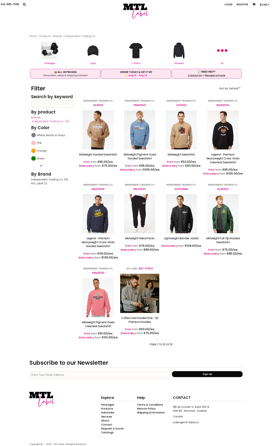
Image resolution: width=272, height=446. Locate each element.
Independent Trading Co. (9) (49, 179)
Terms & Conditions (150, 405)
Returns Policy (146, 408)
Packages (107, 405)
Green (41, 158)
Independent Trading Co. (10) (51, 121)
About (105, 420)
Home (33, 36)
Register (242, 4)
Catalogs (107, 432)
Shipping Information (151, 412)
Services (106, 416)
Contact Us (195, 75)
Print (87, 162)
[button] (50, 50)
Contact (106, 424)
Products (45, 36)
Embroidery (86, 166)
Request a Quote (215, 75)
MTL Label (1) (39, 183)
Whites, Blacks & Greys (51, 135)
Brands (58, 36)
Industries (107, 412)
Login (228, 4)
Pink (39, 143)
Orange (42, 150)
